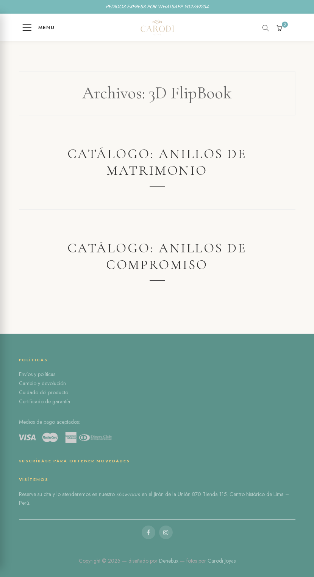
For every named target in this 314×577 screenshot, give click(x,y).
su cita (44, 494)
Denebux (169, 561)
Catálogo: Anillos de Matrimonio (157, 162)
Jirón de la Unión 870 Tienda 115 (190, 494)
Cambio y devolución (42, 383)
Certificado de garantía (44, 401)
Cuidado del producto (43, 392)
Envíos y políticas (37, 374)
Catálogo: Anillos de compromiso (157, 256)
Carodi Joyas (222, 561)
